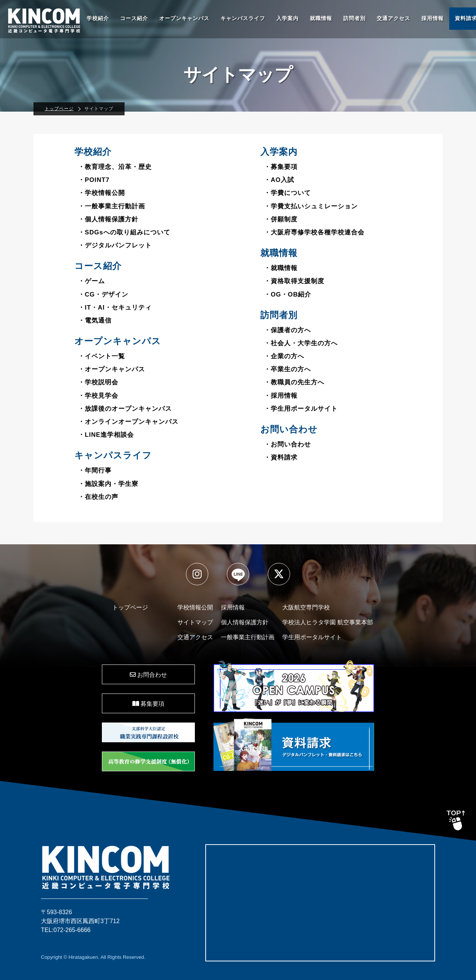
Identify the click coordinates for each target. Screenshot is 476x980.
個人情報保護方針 (244, 622)
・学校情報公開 (101, 192)
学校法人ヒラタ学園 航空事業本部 (327, 622)
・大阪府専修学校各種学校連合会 (314, 232)
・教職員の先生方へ (294, 382)
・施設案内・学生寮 (108, 483)
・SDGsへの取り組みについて (124, 232)
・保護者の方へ (287, 330)
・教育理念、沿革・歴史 (115, 166)
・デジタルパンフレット (115, 245)
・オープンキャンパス (111, 369)
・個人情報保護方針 (108, 219)
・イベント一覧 (101, 356)
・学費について (287, 192)
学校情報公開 (195, 607)
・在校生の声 (98, 496)
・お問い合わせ (287, 444)
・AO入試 (279, 179)
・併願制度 (281, 219)
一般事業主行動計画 (247, 637)
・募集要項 (281, 166)
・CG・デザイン (103, 294)
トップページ (59, 108)
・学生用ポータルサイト (301, 408)
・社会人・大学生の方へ (301, 343)
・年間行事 (95, 470)
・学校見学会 (98, 395)
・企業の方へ (284, 356)
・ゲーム (91, 281)
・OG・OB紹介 (287, 294)
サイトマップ (195, 622)
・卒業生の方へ (287, 369)
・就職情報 (281, 268)
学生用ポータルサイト (312, 637)
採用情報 (432, 18)
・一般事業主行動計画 (111, 206)
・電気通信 (95, 320)
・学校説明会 (98, 382)
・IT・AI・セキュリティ (115, 307)
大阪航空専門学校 (306, 607)
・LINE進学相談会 (106, 434)
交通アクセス (393, 18)
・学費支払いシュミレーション (311, 206)
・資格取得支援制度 (294, 281)
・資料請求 (281, 457)
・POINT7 (94, 179)
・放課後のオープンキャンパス (125, 408)
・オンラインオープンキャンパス (128, 421)
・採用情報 (281, 395)
